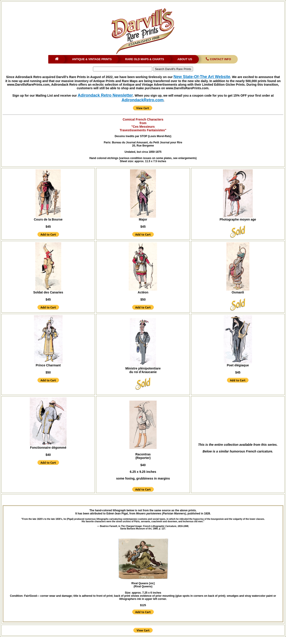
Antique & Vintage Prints (92, 59)
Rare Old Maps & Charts (144, 59)
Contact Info (218, 59)
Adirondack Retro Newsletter (105, 95)
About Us (184, 59)
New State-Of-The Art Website (201, 76)
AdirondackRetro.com (143, 100)
